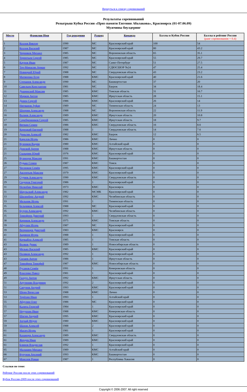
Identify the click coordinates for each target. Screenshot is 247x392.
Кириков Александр (31, 220)
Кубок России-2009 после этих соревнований (31, 379)
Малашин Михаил (30, 349)
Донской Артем (29, 148)
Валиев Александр (31, 115)
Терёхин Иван (28, 296)
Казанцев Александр (32, 335)
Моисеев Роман (29, 359)
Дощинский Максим (32, 91)
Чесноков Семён (29, 167)
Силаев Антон (28, 258)
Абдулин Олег (28, 301)
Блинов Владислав (31, 344)
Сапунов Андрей (29, 287)
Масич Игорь (27, 330)
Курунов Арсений (30, 354)
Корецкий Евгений (31, 129)
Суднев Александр (30, 177)
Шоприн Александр (31, 110)
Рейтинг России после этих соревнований (29, 372)
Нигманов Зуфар (29, 105)
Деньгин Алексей (30, 134)
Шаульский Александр (33, 191)
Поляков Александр (31, 253)
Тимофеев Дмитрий (31, 215)
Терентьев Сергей (30, 57)
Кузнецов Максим (30, 158)
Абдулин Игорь (29, 225)
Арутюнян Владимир (32, 282)
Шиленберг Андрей (31, 196)
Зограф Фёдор (28, 320)
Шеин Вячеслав (29, 292)
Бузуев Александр (30, 210)
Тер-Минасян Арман (32, 67)
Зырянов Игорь (28, 234)
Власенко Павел (29, 273)
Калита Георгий (29, 306)
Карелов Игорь (28, 139)
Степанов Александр (32, 81)
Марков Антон (28, 96)
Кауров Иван (27, 62)
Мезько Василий (29, 249)
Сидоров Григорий (31, 182)
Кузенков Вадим (29, 143)
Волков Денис (28, 244)
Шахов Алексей (29, 325)
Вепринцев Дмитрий (32, 229)
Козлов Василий (29, 48)
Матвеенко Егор (29, 76)
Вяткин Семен (28, 124)
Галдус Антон (28, 277)
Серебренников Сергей (33, 119)
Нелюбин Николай (31, 186)
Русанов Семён (28, 268)
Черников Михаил (30, 52)
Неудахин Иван (29, 311)
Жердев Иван (27, 340)
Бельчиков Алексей (31, 206)
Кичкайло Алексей (31, 239)
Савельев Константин (32, 86)
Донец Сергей (28, 100)
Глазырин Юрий (29, 153)
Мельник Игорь (29, 201)
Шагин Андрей (28, 316)
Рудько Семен (28, 163)
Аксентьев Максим (31, 172)
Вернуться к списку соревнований (123, 8)
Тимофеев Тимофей (31, 263)
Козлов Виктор (28, 43)
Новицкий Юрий (29, 72)
